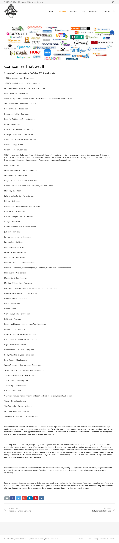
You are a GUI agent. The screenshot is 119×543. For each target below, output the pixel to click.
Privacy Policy (44, 539)
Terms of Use (54, 539)
